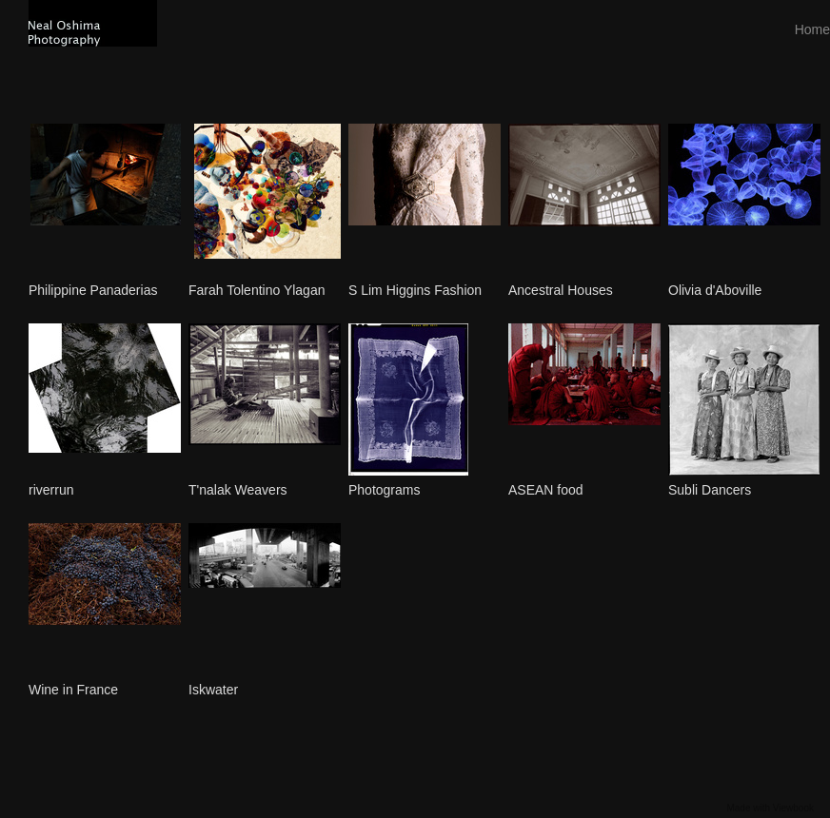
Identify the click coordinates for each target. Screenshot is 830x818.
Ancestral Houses (560, 290)
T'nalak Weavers (237, 489)
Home (812, 29)
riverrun (51, 489)
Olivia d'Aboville (714, 290)
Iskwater (213, 689)
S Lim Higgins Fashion (415, 290)
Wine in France (73, 689)
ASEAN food (545, 489)
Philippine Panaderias (93, 290)
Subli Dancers (709, 489)
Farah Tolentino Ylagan (256, 290)
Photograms (384, 489)
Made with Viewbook (770, 808)
